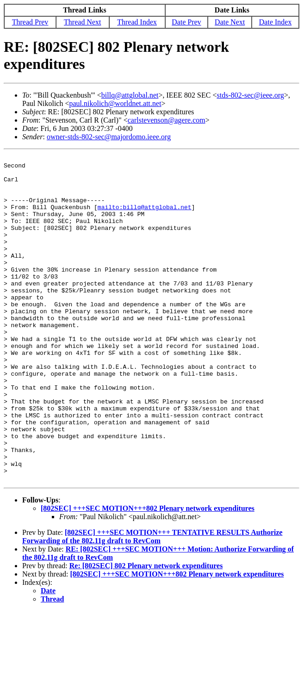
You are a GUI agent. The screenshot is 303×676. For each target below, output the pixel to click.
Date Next (230, 22)
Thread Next (82, 22)
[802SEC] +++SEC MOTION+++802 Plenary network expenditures (147, 573)
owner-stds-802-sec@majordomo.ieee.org (109, 137)
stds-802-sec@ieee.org (250, 95)
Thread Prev (30, 22)
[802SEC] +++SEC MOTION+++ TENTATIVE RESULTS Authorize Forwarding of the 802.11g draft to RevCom (152, 602)
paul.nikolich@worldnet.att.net (115, 103)
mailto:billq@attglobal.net (145, 218)
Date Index (275, 22)
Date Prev (186, 22)
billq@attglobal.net (130, 95)
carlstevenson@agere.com (166, 120)
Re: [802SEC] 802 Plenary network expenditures (146, 631)
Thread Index (137, 22)
